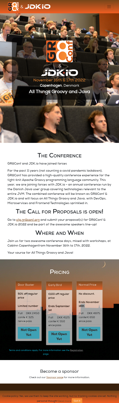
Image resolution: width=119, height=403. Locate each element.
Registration (76, 350)
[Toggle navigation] (109, 7)
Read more (64, 401)
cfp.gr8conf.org (28, 220)
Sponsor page (54, 377)
